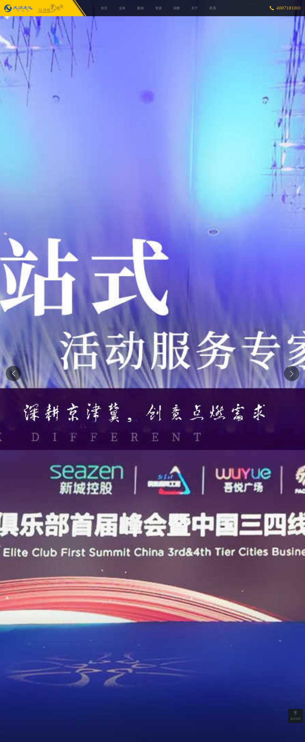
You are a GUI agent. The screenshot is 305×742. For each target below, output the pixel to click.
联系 (212, 8)
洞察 (176, 8)
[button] (13, 373)
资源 (158, 8)
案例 (140, 8)
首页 (104, 8)
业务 (122, 8)
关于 (194, 8)
